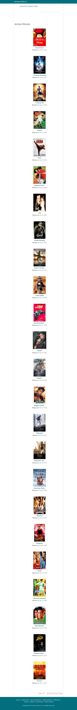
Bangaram (39, 543)
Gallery (32, 702)
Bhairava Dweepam (39, 598)
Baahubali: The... (39, 460)
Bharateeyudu (39, 626)
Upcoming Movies (36, 700)
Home (27, 4)
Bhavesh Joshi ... (39, 653)
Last (61, 693)
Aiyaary (39, 130)
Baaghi (39, 350)
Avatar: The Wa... (39, 268)
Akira (39, 158)
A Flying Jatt (40, 103)
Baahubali (39, 433)
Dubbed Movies (47, 700)
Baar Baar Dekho (39, 488)
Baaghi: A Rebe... (39, 405)
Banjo (39, 571)
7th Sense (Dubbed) (39, 75)
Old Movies (56, 700)
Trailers (26, 702)
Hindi (43, 4)
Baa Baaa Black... (39, 323)
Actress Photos (49, 702)
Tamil (59, 4)
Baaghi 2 (39, 378)
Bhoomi (39, 681)
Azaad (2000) (39, 295)
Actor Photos (39, 702)
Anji (39, 213)
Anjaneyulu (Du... (39, 185)
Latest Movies (25, 700)
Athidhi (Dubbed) (39, 240)
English (35, 4)
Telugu (51, 4)
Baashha (39, 515)
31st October (39, 48)
